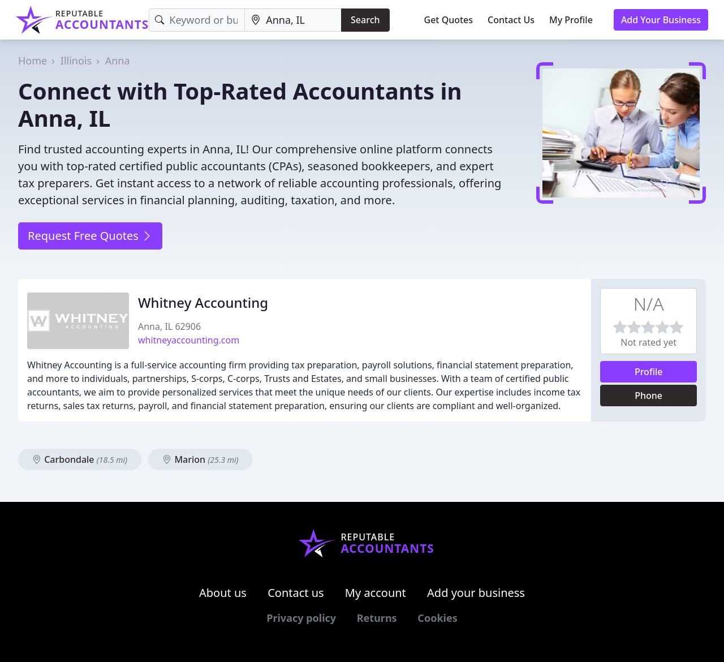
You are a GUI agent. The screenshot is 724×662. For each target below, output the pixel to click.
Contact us (296, 592)
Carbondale (79, 459)
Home (32, 60)
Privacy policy (301, 618)
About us (223, 592)
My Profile (571, 20)
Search (365, 20)
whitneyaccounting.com (188, 340)
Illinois (76, 60)
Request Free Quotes (90, 235)
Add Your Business (661, 20)
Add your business (476, 592)
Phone (648, 395)
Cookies (437, 618)
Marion (200, 459)
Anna (117, 60)
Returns (377, 618)
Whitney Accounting (203, 302)
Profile (649, 372)
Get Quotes (448, 20)
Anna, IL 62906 (169, 326)
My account (375, 592)
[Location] (293, 20)
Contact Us (511, 20)
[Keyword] (197, 20)
